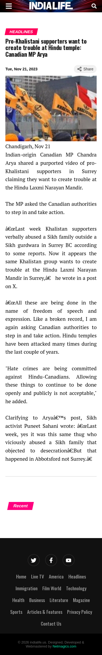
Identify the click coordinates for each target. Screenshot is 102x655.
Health (18, 599)
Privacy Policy (79, 611)
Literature (59, 599)
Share (85, 69)
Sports (16, 611)
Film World (51, 588)
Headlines (21, 31)
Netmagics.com (64, 646)
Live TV (37, 576)
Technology (76, 588)
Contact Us (51, 623)
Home (21, 576)
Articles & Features (44, 611)
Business (37, 599)
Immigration (27, 588)
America (56, 576)
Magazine (81, 599)
